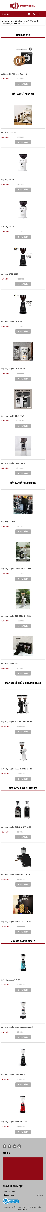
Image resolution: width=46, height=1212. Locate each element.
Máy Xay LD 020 (8, 521)
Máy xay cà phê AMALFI (23, 941)
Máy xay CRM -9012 (9, 274)
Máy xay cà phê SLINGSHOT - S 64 (16, 922)
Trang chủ (7, 21)
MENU (5, 14)
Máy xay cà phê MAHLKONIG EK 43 (23, 683)
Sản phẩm (19, 21)
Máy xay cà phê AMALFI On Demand (17, 1027)
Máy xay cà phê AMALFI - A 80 (14, 1122)
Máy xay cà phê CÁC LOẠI (14, 23)
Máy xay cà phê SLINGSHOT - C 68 (16, 827)
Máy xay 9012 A (7, 179)
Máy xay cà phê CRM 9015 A (13, 369)
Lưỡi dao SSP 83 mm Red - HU (14, 74)
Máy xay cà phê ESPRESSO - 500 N (16, 569)
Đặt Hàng (23, 84)
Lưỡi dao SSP (23, 35)
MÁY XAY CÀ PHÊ (32, 21)
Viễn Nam (22, 1209)
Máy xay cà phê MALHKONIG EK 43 (16, 721)
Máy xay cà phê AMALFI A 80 (13, 1074)
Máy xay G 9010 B (8, 132)
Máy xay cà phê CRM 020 (23, 483)
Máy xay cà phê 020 (9, 663)
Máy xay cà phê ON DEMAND (13, 463)
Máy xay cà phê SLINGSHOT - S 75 (16, 874)
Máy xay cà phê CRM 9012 (12, 321)
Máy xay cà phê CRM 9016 (12, 416)
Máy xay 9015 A (7, 227)
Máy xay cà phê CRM (23, 94)
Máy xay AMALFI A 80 (10, 980)
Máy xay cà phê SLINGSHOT (23, 788)
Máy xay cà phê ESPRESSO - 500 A (16, 616)
